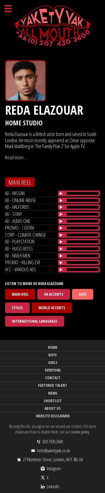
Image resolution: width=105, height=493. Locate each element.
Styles (17, 307)
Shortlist (53, 400)
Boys (52, 355)
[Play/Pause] (61, 193)
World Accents (51, 307)
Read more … (16, 157)
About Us (53, 408)
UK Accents (53, 294)
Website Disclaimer (53, 416)
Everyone (53, 370)
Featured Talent (52, 385)
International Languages (34, 321)
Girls (52, 362)
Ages (83, 294)
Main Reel (20, 294)
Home (52, 347)
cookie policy (80, 432)
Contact (52, 377)
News (52, 393)
